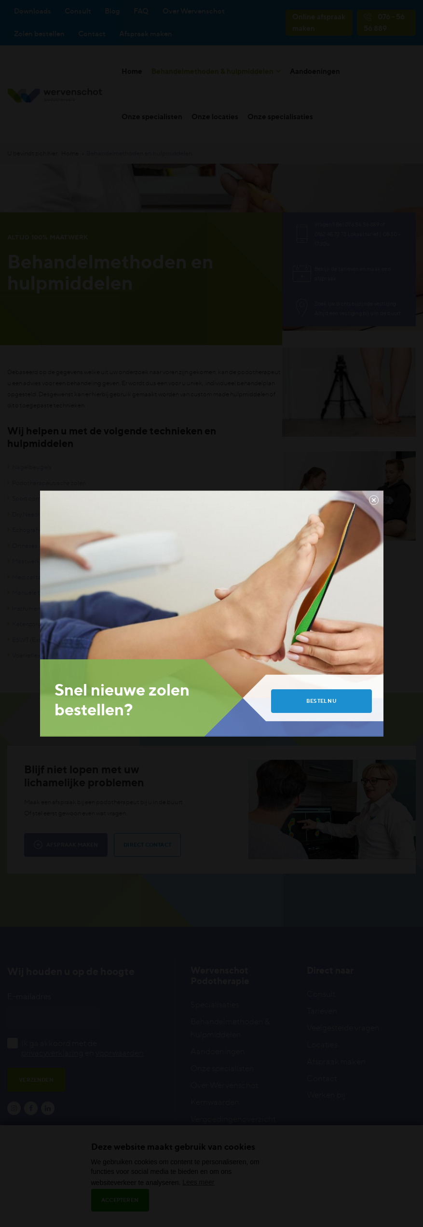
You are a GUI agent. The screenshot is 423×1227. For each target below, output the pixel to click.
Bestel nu (321, 700)
